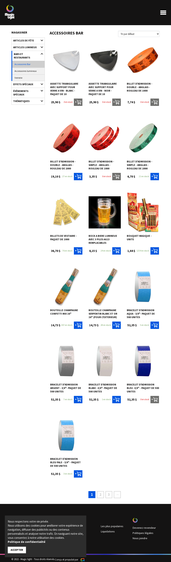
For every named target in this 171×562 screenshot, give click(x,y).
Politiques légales (142, 530)
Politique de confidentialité (26, 542)
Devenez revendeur (142, 525)
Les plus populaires (111, 524)
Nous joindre (139, 535)
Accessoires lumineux (24, 64)
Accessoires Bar (21, 58)
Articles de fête (26, 40)
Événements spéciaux (26, 82)
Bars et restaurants (27, 52)
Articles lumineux (26, 46)
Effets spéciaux (26, 76)
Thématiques (26, 88)
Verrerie (17, 70)
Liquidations (107, 529)
